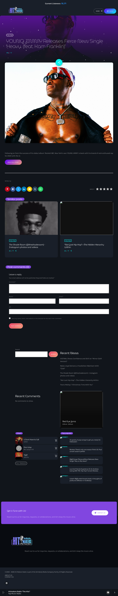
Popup (110, 11)
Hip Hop (9, 35)
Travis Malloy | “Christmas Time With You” (76, 385)
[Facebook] (7, 583)
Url (10, 307)
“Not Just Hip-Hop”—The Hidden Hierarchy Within (79, 380)
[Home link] (16, 11)
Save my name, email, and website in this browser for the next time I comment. (37, 318)
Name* (11, 296)
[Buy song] (55, 440)
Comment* (12, 282)
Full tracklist (21, 463)
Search (17, 349)
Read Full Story (13, 162)
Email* (61, 296)
